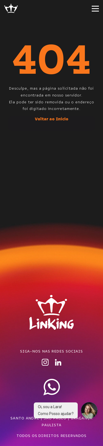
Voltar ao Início (51, 118)
